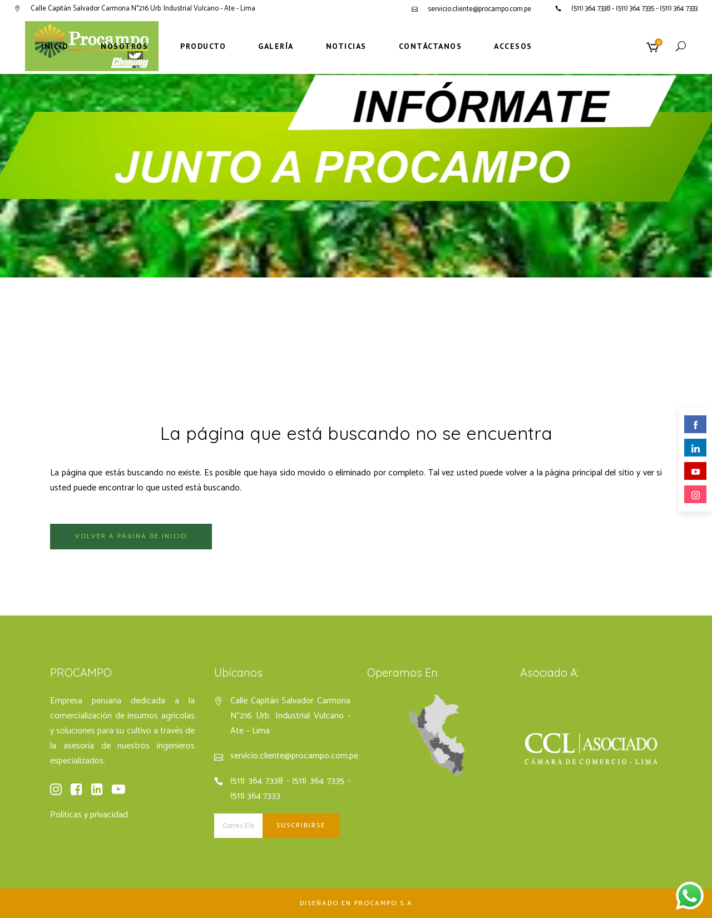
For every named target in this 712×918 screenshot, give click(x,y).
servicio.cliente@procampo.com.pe (479, 9)
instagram (695, 495)
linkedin (695, 448)
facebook (695, 425)
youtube (695, 472)
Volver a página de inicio (131, 536)
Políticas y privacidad (89, 814)
